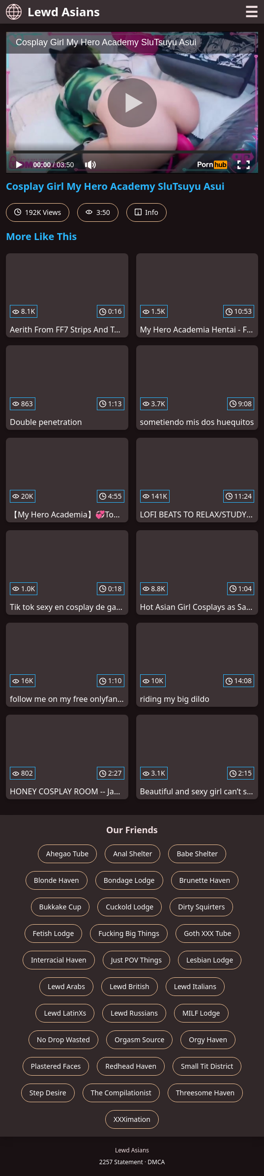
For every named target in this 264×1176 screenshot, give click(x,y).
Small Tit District (207, 1066)
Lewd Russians (134, 1013)
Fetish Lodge (53, 933)
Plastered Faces (56, 1066)
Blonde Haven (56, 880)
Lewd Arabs (66, 986)
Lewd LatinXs (65, 1013)
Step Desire (47, 1092)
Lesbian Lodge (209, 960)
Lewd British (129, 986)
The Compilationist (121, 1092)
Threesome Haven (205, 1092)
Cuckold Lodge (129, 906)
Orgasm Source (139, 1039)
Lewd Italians (195, 986)
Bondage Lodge (129, 880)
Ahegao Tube (67, 853)
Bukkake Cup (60, 906)
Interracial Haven (59, 960)
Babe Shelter (197, 853)
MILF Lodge (201, 1013)
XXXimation (132, 1119)
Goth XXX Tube (208, 933)
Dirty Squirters (201, 906)
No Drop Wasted (63, 1039)
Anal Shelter (132, 853)
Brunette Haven (205, 880)
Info (146, 212)
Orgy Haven (208, 1039)
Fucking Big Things (128, 933)
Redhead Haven (130, 1066)
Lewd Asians (53, 11)
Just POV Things (136, 960)
